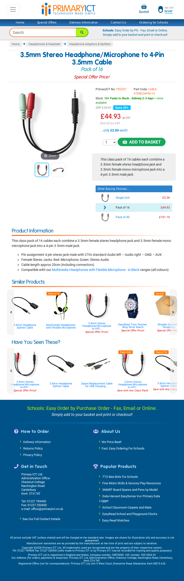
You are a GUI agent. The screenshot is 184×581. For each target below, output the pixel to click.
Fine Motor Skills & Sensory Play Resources (131, 483)
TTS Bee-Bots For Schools (120, 477)
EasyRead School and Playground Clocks (129, 513)
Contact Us (118, 22)
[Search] (82, 32)
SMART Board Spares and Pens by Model (130, 489)
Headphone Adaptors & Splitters (90, 44)
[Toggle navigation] (13, 9)
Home (20, 22)
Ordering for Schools (153, 22)
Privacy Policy (32, 454)
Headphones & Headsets (44, 44)
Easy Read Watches (115, 520)
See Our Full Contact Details (41, 519)
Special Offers (47, 22)
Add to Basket (141, 141)
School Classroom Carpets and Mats (127, 507)
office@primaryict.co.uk (47, 509)
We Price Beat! (111, 441)
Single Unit (123, 197)
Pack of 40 (123, 217)
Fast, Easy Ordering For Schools (123, 448)
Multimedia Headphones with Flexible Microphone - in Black (95, 270)
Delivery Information (83, 22)
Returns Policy (33, 448)
